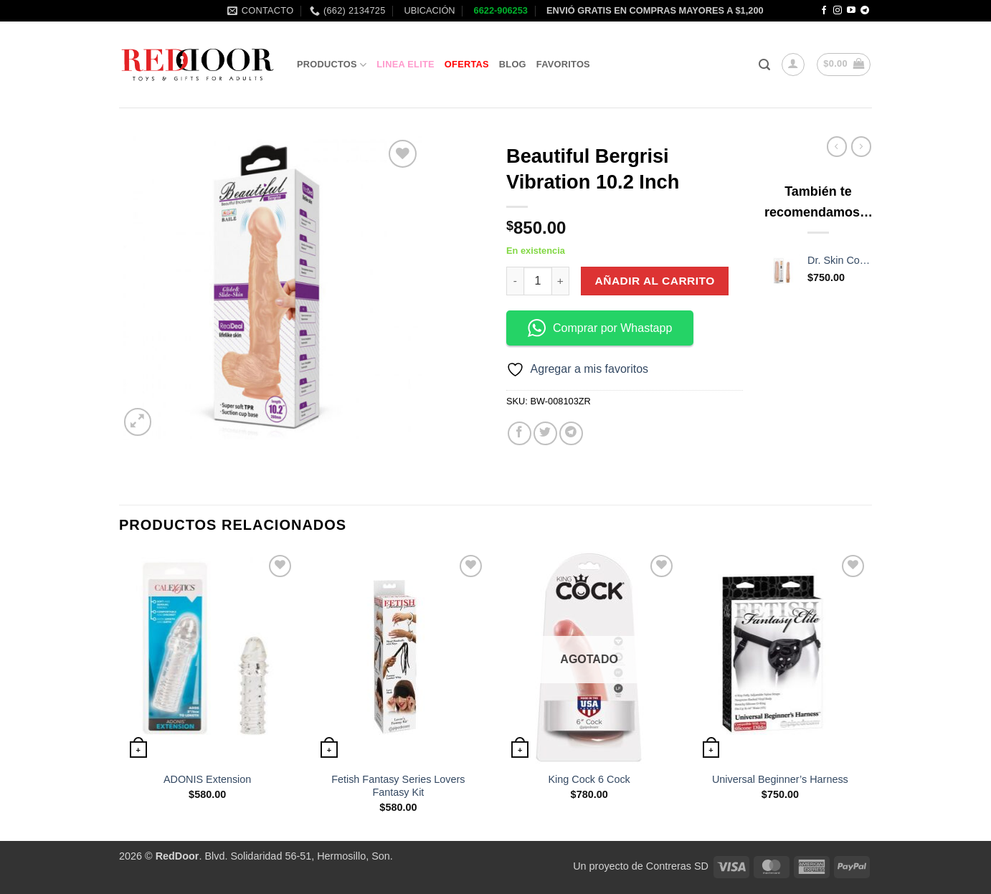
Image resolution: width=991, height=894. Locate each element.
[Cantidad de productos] (537, 281)
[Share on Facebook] (519, 433)
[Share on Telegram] (571, 433)
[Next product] (837, 146)
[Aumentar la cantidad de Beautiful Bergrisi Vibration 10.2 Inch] (560, 281)
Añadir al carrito (655, 281)
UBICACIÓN (428, 10)
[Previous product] (861, 146)
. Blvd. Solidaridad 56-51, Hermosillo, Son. (274, 856)
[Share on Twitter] (545, 433)
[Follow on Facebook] (824, 11)
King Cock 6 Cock (589, 779)
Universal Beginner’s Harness (780, 779)
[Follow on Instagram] (837, 11)
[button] (764, 65)
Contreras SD (677, 866)
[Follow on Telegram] (864, 11)
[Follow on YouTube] (851, 11)
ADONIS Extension (207, 779)
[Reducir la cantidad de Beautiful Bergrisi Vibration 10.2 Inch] (514, 281)
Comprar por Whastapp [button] (600, 328)
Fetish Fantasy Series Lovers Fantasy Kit (398, 786)
